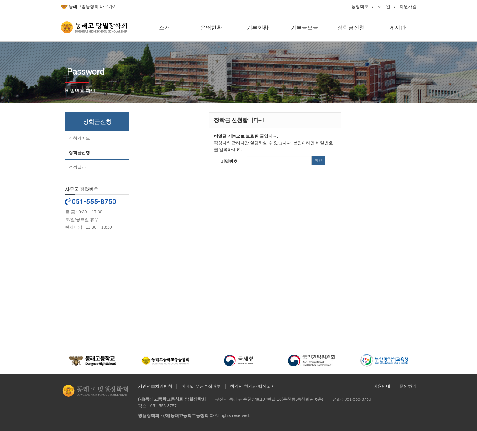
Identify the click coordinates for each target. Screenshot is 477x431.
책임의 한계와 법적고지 (252, 386)
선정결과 (77, 167)
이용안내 (381, 386)
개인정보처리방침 (155, 386)
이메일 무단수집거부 (201, 386)
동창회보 (359, 6)
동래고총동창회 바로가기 (89, 6)
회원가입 (407, 6)
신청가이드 (79, 138)
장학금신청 (79, 152)
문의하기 (407, 386)
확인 (318, 160)
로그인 (384, 6)
